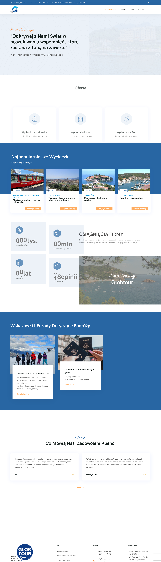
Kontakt (141, 9)
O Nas (132, 9)
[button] (79, 487)
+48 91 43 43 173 (41, 2)
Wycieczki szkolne (64, 560)
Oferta (122, 9)
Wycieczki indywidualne (66, 556)
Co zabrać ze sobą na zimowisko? (33, 373)
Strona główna (110, 9)
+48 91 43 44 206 (104, 551)
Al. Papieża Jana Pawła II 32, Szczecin (70, 2)
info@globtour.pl (20, 2)
